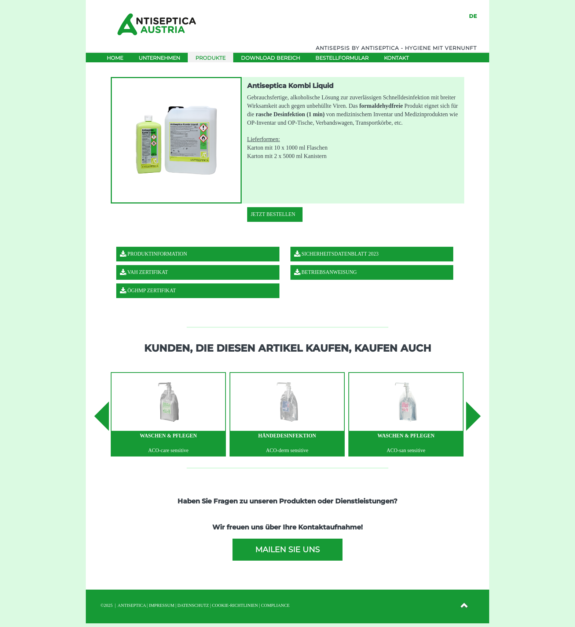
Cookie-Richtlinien (235, 605)
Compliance (275, 605)
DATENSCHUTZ (193, 605)
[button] (465, 606)
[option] (168, 414)
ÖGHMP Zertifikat (148, 290)
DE (473, 16)
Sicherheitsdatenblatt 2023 (336, 254)
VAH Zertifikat (144, 272)
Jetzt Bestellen (273, 214)
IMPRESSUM (161, 605)
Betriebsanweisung (325, 272)
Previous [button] (101, 416)
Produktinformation (153, 254)
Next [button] (473, 416)
